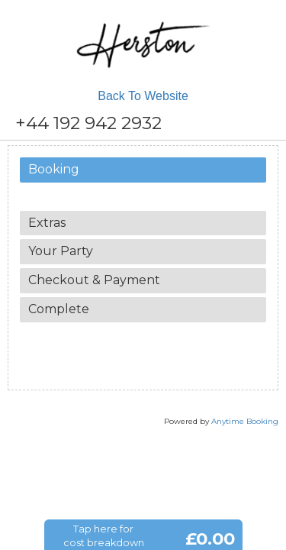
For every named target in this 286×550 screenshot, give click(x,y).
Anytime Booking (244, 421)
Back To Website (143, 95)
